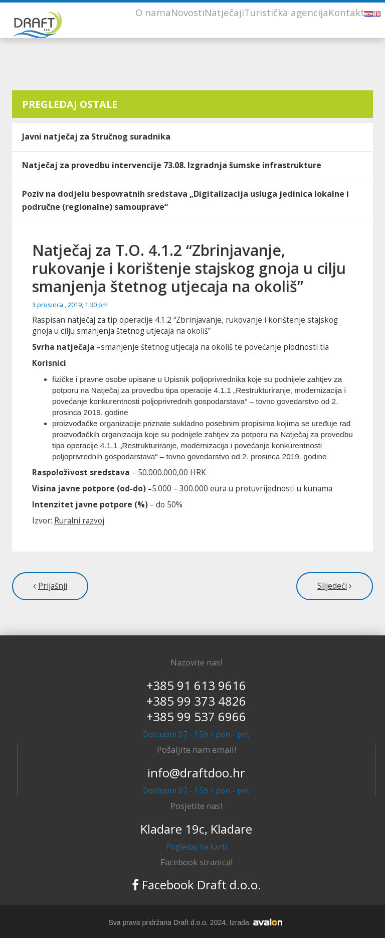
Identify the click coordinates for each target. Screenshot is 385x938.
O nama (153, 12)
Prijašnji (52, 586)
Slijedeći (332, 586)
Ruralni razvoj (79, 520)
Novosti (188, 12)
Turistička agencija (286, 12)
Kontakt (346, 12)
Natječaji (224, 12)
